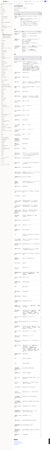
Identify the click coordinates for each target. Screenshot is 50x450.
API (16, 444)
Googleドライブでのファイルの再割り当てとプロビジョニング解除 (6, 66)
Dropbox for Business (4, 50)
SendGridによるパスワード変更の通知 (6, 127)
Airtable (2, 19)
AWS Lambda (3, 25)
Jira (1, 78)
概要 (1, 7)
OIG (1, 102)
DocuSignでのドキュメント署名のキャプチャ (6, 48)
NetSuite (2, 96)
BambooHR (2, 30)
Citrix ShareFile (3, 40)
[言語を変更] (42, 1)
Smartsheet (2, 142)
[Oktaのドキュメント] (6, 1)
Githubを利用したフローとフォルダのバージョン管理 (6, 58)
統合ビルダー (2, 13)
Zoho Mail (2, 154)
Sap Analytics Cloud (3, 126)
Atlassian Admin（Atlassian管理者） (5, 22)
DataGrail (2, 46)
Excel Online (2, 54)
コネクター (15, 3)
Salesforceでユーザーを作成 (4, 124)
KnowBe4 (2, 81)
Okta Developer (26, 1)
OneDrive (2, 109)
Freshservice (2, 56)
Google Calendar (3, 61)
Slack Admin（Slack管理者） (4, 137)
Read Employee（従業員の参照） (7, 36)
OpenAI (2, 112)
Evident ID (2, 53)
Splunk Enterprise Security (4, 145)
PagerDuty (2, 119)
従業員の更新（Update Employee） (7, 37)
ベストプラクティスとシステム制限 (5, 164)
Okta (2, 108)
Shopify (2, 134)
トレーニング (34, 1)
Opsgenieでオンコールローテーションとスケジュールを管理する (6, 114)
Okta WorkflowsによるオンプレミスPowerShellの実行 (6, 4)
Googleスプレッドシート (4, 68)
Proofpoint (2, 123)
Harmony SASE (3, 72)
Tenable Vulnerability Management (5, 148)
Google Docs (3, 64)
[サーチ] (40, 1)
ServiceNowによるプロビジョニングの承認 (6, 131)
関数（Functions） (3, 158)
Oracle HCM (2, 116)
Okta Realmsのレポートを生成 (5, 106)
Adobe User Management (4, 16)
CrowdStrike (2, 43)
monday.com (2, 93)
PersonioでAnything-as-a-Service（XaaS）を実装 (5, 121)
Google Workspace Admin (4, 69)
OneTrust (2, 111)
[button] (15, 1)
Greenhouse (2, 71)
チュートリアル (3, 161)
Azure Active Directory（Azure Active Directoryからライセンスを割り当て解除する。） (6, 87)
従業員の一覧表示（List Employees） (7, 34)
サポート (38, 1)
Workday (2, 151)
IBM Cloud (2, 75)
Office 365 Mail (3, 99)
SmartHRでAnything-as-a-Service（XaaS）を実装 (5, 139)
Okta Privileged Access (4, 105)
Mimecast (2, 90)
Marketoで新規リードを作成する (5, 84)
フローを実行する (3, 10)
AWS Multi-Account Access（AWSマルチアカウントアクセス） (6, 27)
